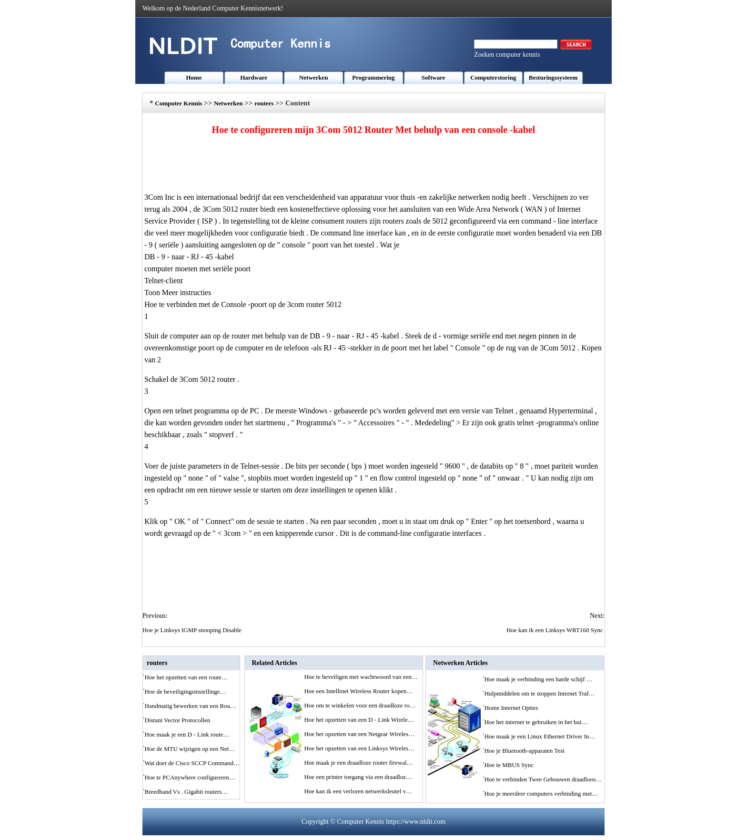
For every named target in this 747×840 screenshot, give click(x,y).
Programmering (373, 77)
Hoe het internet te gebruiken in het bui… (536, 722)
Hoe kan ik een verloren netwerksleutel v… (358, 791)
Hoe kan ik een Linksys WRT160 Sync (555, 630)
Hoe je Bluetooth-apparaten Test (525, 750)
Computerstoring (493, 77)
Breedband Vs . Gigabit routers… (186, 791)
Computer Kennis (178, 103)
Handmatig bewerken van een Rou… (191, 705)
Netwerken (313, 77)
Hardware (253, 77)
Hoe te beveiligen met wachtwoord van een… (360, 676)
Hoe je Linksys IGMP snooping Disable (192, 630)
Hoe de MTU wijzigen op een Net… (190, 748)
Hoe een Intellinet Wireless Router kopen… (358, 691)
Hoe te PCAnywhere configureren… (190, 777)
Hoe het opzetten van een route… (186, 677)
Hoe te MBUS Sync (510, 764)
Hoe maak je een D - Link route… (187, 734)
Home (194, 77)
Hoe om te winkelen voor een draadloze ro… (359, 705)
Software (433, 77)
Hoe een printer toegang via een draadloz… (358, 776)
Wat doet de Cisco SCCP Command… (192, 763)
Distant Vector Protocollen (178, 720)
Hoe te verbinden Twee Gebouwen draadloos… (543, 779)
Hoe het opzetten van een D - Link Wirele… (359, 719)
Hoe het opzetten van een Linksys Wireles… (359, 748)
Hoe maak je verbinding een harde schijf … (539, 679)
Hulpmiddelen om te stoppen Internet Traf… (540, 693)
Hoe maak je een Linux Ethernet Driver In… (540, 736)
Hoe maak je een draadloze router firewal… (358, 762)
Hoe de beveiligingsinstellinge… (185, 691)
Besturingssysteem (553, 77)
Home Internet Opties (512, 707)
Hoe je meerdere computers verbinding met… (541, 793)
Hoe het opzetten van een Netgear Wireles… (359, 734)
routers (263, 103)
